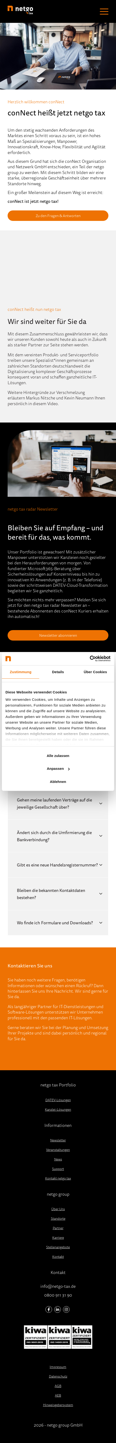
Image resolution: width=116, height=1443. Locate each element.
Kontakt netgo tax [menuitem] (58, 1178)
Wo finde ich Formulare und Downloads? (55, 922)
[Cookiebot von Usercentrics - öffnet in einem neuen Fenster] (90, 659)
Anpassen (58, 768)
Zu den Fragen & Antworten (58, 216)
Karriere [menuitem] (58, 1237)
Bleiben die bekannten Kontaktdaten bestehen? (51, 894)
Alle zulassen (58, 755)
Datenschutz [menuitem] (58, 1376)
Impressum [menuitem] (58, 1366)
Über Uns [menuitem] (58, 1209)
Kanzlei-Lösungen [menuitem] (58, 1109)
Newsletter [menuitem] (58, 1140)
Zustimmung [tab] (20, 672)
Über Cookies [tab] (95, 672)
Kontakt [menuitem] (58, 1256)
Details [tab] (58, 672)
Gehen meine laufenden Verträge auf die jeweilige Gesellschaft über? (54, 803)
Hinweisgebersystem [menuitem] (58, 1405)
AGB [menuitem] (58, 1385)
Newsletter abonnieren (58, 635)
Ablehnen (58, 782)
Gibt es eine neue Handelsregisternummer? (57, 864)
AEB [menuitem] (58, 1395)
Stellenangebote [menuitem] (58, 1247)
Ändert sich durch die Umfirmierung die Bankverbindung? (54, 836)
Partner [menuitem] (58, 1228)
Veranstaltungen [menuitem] (58, 1149)
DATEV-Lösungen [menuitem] (58, 1100)
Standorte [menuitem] (58, 1218)
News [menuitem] (58, 1159)
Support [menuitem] (58, 1168)
